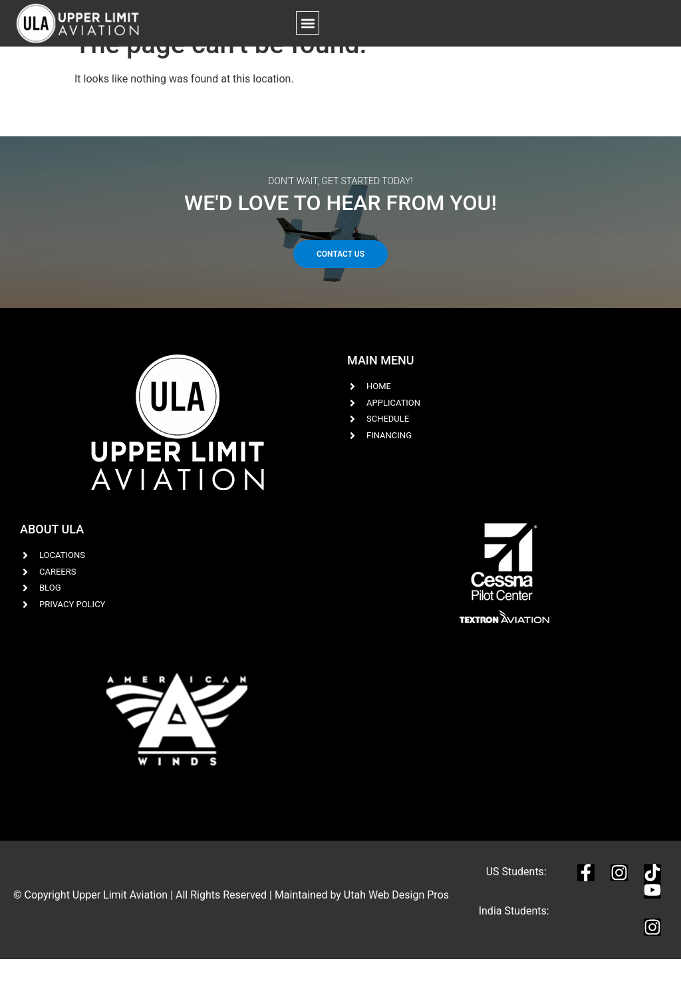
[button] (307, 23)
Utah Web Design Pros (396, 918)
